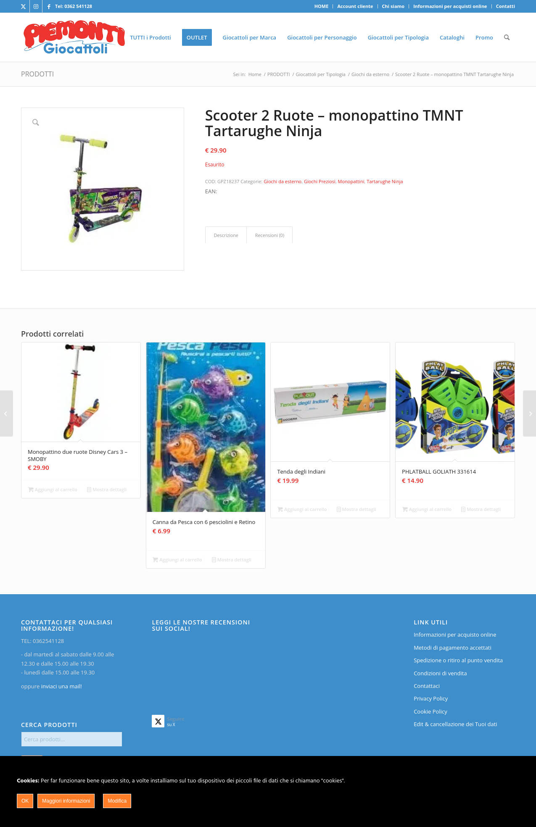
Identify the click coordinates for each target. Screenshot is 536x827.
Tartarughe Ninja (385, 181)
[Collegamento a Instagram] (36, 6)
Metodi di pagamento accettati (452, 647)
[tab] (226, 235)
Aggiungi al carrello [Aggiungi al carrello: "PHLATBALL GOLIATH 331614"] (427, 509)
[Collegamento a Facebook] (48, 6)
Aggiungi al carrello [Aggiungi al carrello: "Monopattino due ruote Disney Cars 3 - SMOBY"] (52, 489)
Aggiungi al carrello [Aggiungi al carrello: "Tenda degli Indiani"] (302, 509)
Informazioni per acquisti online (450, 6)
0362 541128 (78, 6)
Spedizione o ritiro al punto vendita (458, 660)
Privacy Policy (431, 698)
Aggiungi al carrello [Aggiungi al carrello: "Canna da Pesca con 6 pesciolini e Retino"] (177, 560)
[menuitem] (321, 6)
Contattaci (427, 686)
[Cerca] (507, 37)
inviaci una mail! (61, 686)
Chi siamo (393, 6)
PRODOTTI (37, 74)
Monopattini (351, 181)
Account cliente (355, 6)
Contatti (505, 6)
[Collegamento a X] (23, 6)
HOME (321, 6)
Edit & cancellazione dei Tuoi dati (455, 724)
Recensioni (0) (269, 235)
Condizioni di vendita (440, 673)
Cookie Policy (430, 711)
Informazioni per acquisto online (455, 634)
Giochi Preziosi (319, 181)
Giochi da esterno (282, 181)
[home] (74, 37)
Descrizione (226, 235)
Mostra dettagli (107, 489)
